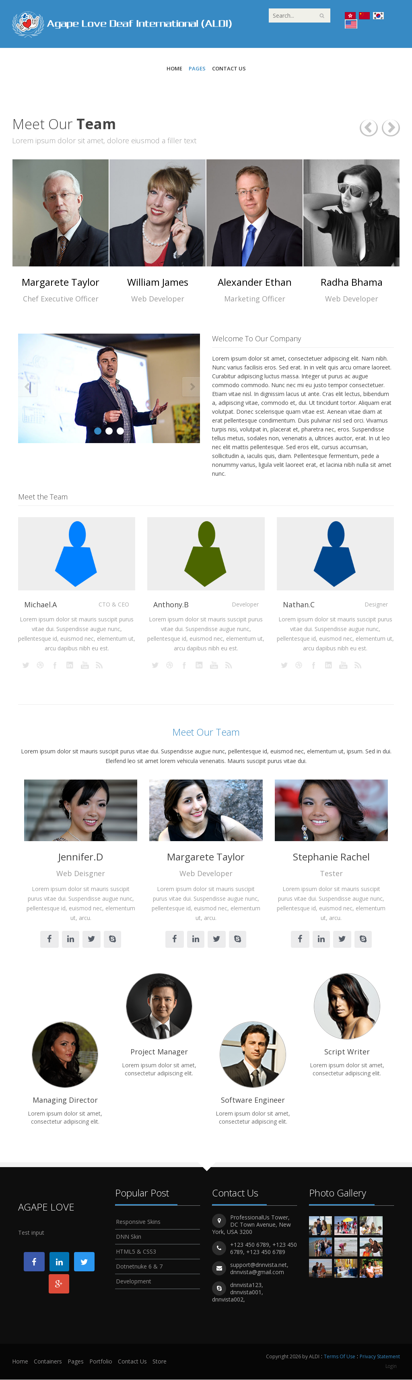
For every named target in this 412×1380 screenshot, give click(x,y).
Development (133, 1280)
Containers (48, 1362)
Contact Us (229, 68)
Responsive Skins (138, 1220)
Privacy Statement (380, 1356)
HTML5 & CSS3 (136, 1250)
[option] (60, 231)
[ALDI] (122, 23)
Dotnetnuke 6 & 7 (139, 1265)
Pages (197, 68)
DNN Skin (128, 1235)
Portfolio (100, 1362)
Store (159, 1362)
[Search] (299, 15)
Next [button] (391, 128)
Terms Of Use (339, 1356)
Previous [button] (369, 128)
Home (174, 68)
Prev (27, 387)
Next (191, 387)
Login (391, 1366)
